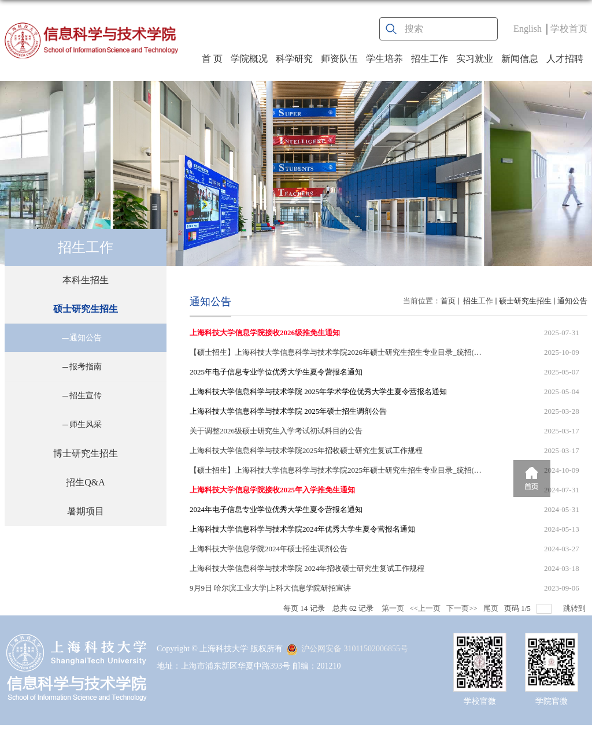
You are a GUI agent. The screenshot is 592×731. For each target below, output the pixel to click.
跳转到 (575, 608)
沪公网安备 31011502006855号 (347, 648)
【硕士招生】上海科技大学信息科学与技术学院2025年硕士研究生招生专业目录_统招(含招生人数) (352, 470)
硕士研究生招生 (525, 300)
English (527, 29)
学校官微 (480, 701)
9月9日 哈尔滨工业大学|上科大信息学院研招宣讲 (270, 588)
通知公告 (572, 300)
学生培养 (384, 59)
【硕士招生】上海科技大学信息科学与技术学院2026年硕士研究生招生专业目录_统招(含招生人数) (352, 352)
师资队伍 (339, 59)
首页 (448, 300)
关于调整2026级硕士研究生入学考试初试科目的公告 (276, 430)
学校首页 (568, 29)
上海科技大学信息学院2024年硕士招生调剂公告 (268, 548)
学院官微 (551, 701)
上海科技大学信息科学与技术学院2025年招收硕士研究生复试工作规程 (306, 450)
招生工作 (429, 59)
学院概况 (249, 59)
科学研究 (294, 59)
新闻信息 (519, 59)
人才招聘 (564, 59)
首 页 (212, 59)
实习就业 (474, 59)
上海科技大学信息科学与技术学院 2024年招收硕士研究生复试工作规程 (307, 568)
